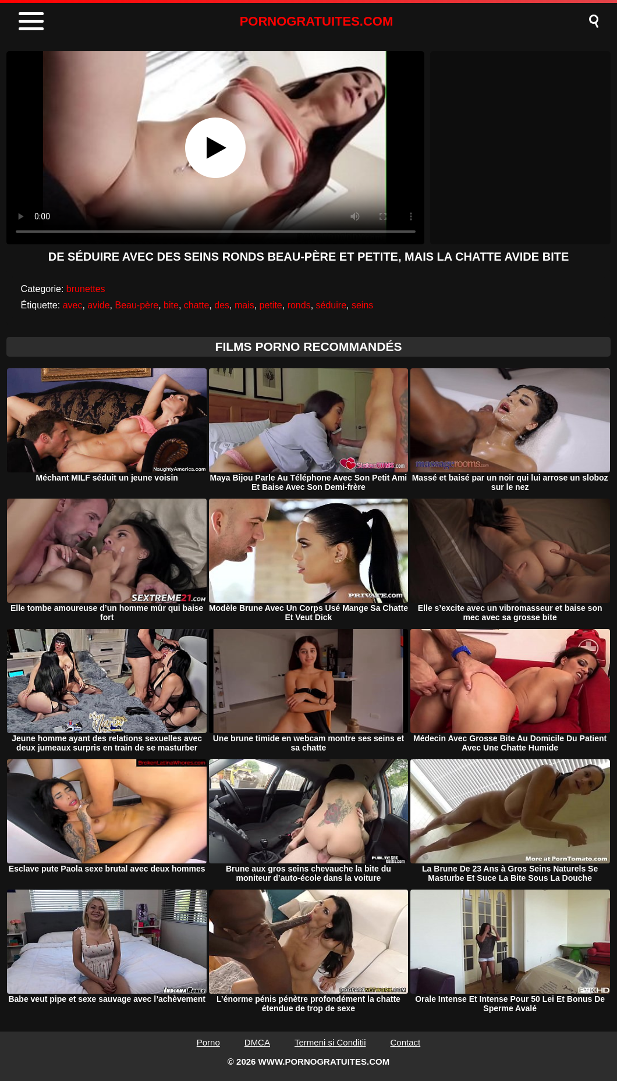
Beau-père (136, 305)
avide (98, 305)
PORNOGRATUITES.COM (316, 21)
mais (244, 305)
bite (171, 305)
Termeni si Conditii (330, 1042)
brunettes (85, 289)
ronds (299, 305)
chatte (197, 305)
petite (271, 305)
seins (362, 305)
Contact (406, 1042)
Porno (208, 1042)
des (221, 305)
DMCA (257, 1042)
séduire (331, 305)
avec (73, 305)
